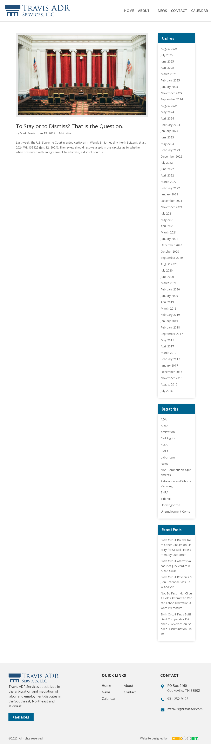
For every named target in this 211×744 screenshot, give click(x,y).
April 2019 (167, 302)
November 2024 (171, 93)
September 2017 (172, 334)
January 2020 (169, 296)
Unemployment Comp (175, 511)
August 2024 (169, 106)
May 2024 (167, 112)
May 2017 (167, 340)
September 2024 (172, 99)
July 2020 (167, 270)
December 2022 (171, 156)
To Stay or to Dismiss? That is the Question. (69, 126)
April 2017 (167, 346)
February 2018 (170, 327)
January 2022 (169, 194)
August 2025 (169, 49)
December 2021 (171, 201)
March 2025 (169, 74)
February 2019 (170, 315)
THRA (164, 492)
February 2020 (170, 289)
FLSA (164, 445)
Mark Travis (27, 133)
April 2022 (167, 175)
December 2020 (171, 245)
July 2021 (167, 213)
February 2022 (170, 188)
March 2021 (169, 232)
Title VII (166, 499)
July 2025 (167, 55)
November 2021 (171, 207)
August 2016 (169, 384)
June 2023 (167, 137)
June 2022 (167, 169)
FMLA (165, 451)
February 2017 (170, 359)
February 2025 (170, 80)
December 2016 (171, 372)
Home (129, 11)
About (144, 11)
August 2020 (169, 264)
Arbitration (66, 133)
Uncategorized (170, 505)
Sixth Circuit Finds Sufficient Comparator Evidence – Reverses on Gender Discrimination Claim (176, 624)
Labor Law (168, 457)
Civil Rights (168, 438)
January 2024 (169, 131)
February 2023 (170, 150)
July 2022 (167, 163)
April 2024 (167, 118)
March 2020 (169, 283)
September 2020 (172, 258)
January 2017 (169, 365)
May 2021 (167, 220)
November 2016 (171, 378)
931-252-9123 (177, 698)
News (162, 11)
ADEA (164, 426)
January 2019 (169, 321)
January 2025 (169, 87)
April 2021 (167, 226)
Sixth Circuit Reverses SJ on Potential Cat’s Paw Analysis (176, 582)
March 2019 (169, 308)
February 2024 (170, 125)
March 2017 (169, 353)
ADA (164, 419)
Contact (179, 11)
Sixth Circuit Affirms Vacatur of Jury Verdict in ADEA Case (176, 566)
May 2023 (167, 144)
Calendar (199, 11)
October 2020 (170, 251)
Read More (21, 717)
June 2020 (167, 277)
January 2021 (169, 239)
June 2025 (167, 61)
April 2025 (167, 68)
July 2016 (167, 391)
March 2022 (169, 182)
